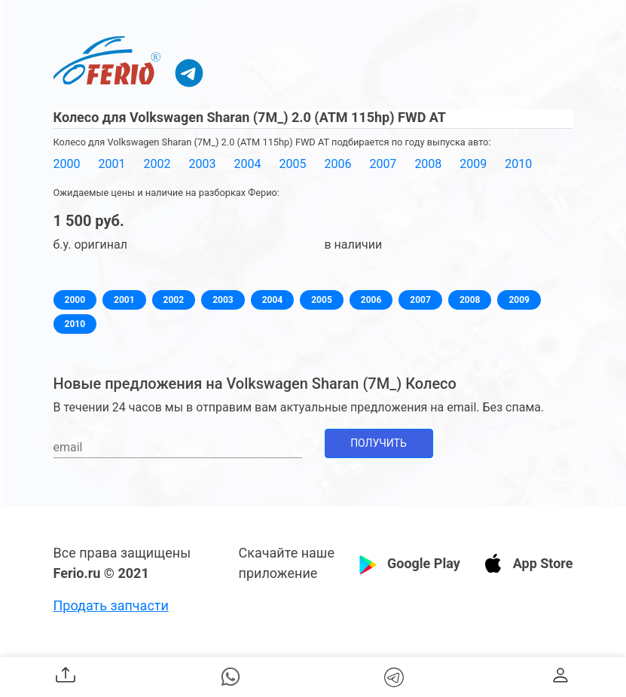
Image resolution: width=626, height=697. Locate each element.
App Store (543, 563)
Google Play (423, 563)
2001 (111, 164)
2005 (292, 164)
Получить (378, 443)
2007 (382, 164)
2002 (156, 164)
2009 (473, 164)
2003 (201, 164)
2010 (518, 164)
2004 (247, 164)
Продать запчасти (111, 605)
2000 (67, 164)
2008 (427, 164)
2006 (337, 164)
